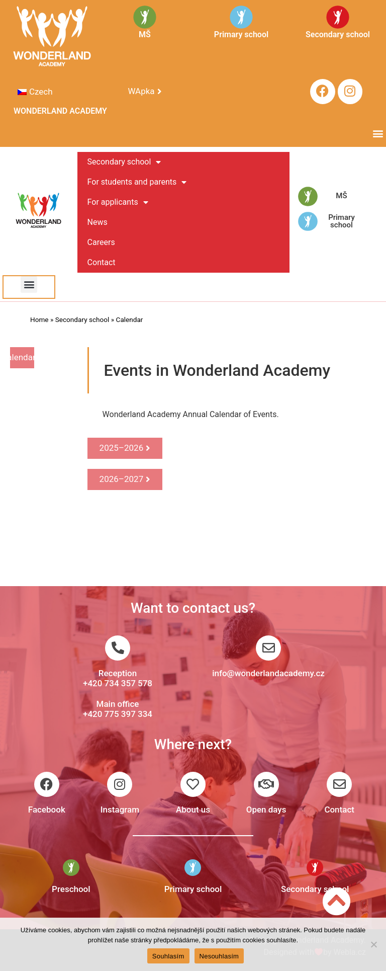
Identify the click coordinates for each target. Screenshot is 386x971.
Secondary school (124, 162)
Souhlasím (168, 956)
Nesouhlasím (219, 956)
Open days (266, 809)
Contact (101, 262)
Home (39, 319)
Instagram (120, 809)
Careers (101, 242)
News (97, 222)
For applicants (117, 202)
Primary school (341, 221)
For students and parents (137, 182)
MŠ (341, 195)
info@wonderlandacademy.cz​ (268, 673)
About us (193, 809)
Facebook (46, 809)
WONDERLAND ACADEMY (60, 111)
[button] (377, 133)
